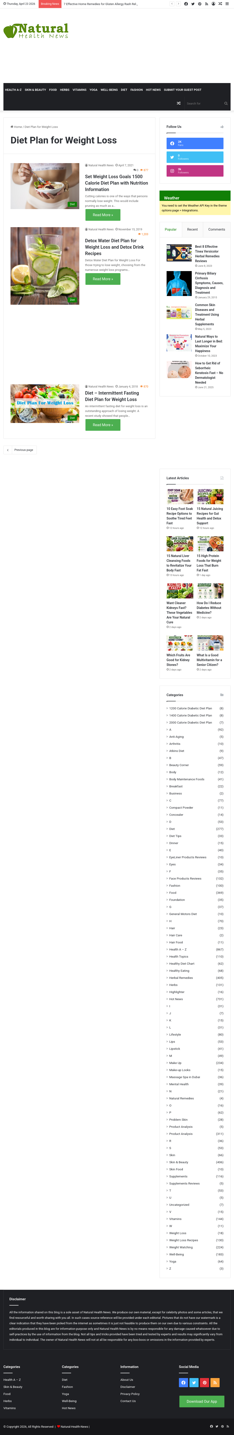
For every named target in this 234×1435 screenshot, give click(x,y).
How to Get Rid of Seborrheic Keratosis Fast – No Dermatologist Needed (209, 372)
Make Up (175, 1063)
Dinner (173, 843)
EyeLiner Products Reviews (188, 857)
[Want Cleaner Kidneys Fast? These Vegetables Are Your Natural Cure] (180, 590)
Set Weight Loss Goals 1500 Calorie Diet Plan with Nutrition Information (116, 183)
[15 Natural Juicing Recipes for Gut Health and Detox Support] (210, 496)
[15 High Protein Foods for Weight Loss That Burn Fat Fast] (210, 543)
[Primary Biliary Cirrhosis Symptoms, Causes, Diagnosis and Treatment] (179, 283)
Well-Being (109, 90)
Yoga (93, 90)
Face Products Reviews (185, 878)
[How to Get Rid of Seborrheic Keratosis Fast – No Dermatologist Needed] (179, 369)
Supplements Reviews (184, 1183)
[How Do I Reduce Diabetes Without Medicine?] (210, 590)
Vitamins (79, 90)
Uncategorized (179, 1204)
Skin (172, 1155)
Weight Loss (177, 1233)
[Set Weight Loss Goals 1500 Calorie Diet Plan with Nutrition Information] (45, 186)
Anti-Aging (176, 736)
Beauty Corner (179, 765)
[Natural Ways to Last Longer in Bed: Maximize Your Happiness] (179, 342)
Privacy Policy (130, 1394)
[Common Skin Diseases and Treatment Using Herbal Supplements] (179, 311)
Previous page (20, 450)
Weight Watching (181, 1247)
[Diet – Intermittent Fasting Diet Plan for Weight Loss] (45, 403)
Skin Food (176, 1169)
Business (175, 793)
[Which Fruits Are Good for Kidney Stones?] (180, 642)
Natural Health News (101, 165)
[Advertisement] (157, 45)
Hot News (153, 90)
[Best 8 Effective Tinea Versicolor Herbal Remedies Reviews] (179, 252)
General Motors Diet (183, 914)
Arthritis (175, 744)
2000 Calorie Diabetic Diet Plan (190, 722)
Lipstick (174, 1048)
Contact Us (128, 1401)
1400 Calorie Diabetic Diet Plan (190, 715)
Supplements (178, 1176)
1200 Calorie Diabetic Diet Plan (190, 708)
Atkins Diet (176, 751)
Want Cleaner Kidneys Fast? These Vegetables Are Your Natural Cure (179, 612)
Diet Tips (175, 836)
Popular (171, 229)
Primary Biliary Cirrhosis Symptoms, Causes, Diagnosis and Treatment (209, 283)
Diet (124, 90)
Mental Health (179, 1084)
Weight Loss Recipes (183, 1240)
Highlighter (176, 992)
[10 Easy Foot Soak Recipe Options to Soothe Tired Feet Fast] (180, 496)
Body (172, 772)
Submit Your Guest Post (182, 90)
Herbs (64, 90)
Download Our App (202, 1401)
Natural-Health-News (75, 1426)
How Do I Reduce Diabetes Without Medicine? (209, 607)
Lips (172, 1041)
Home (16, 127)
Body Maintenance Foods (187, 779)
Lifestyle (175, 1034)
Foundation (177, 900)
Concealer (176, 814)
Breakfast (176, 786)
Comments (216, 229)
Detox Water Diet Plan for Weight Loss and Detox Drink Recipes (114, 247)
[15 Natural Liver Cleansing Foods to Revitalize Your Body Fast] (180, 543)
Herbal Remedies (181, 978)
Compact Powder (181, 807)
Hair (172, 928)
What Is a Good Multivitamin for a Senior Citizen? (209, 660)
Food (53, 90)
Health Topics (178, 956)
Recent (192, 229)
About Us (126, 1379)
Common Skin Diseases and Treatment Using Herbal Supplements (207, 314)
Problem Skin (178, 1119)
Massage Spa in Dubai (184, 1077)
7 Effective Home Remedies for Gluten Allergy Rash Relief (101, 4)
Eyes (172, 864)
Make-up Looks (180, 1070)
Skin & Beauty (35, 90)
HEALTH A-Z (13, 90)
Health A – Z (178, 949)
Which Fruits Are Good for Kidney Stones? (178, 660)
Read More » (103, 215)
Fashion (136, 90)
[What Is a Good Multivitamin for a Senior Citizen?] (210, 642)
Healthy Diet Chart (181, 963)
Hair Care (175, 935)
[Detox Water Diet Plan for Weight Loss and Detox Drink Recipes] (45, 266)
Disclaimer (127, 1387)
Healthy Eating (179, 970)
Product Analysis (181, 1126)
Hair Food (176, 942)
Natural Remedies (181, 1098)
